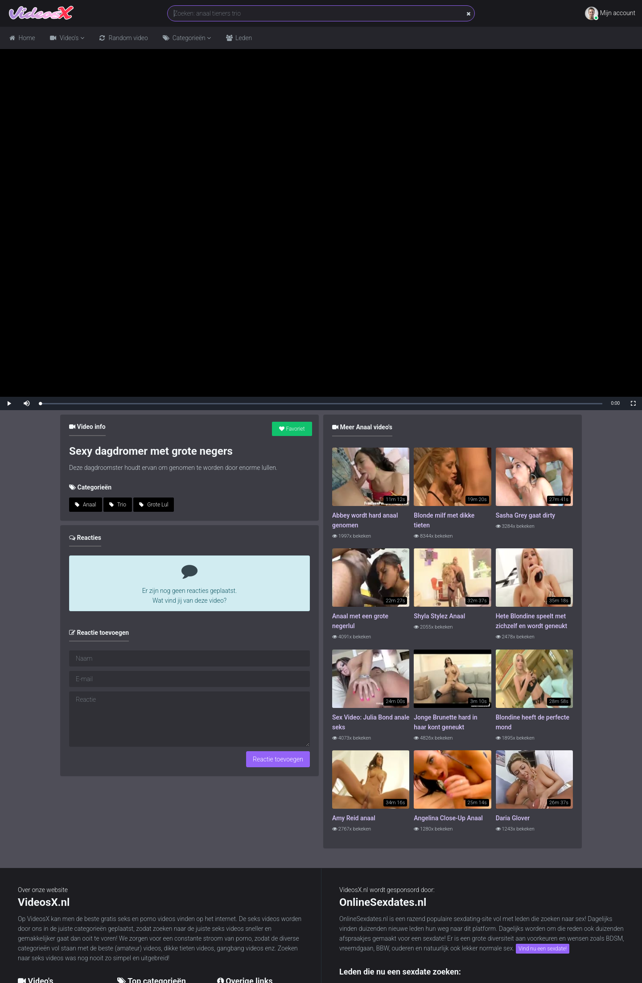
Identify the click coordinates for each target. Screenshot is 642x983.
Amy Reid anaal (353, 818)
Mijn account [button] (610, 13)
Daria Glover (513, 818)
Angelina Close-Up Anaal (448, 818)
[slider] (321, 403)
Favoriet (292, 429)
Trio (117, 505)
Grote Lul (153, 505)
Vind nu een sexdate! (543, 949)
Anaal (85, 505)
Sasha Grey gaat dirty (526, 515)
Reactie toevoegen (278, 759)
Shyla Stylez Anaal (439, 616)
